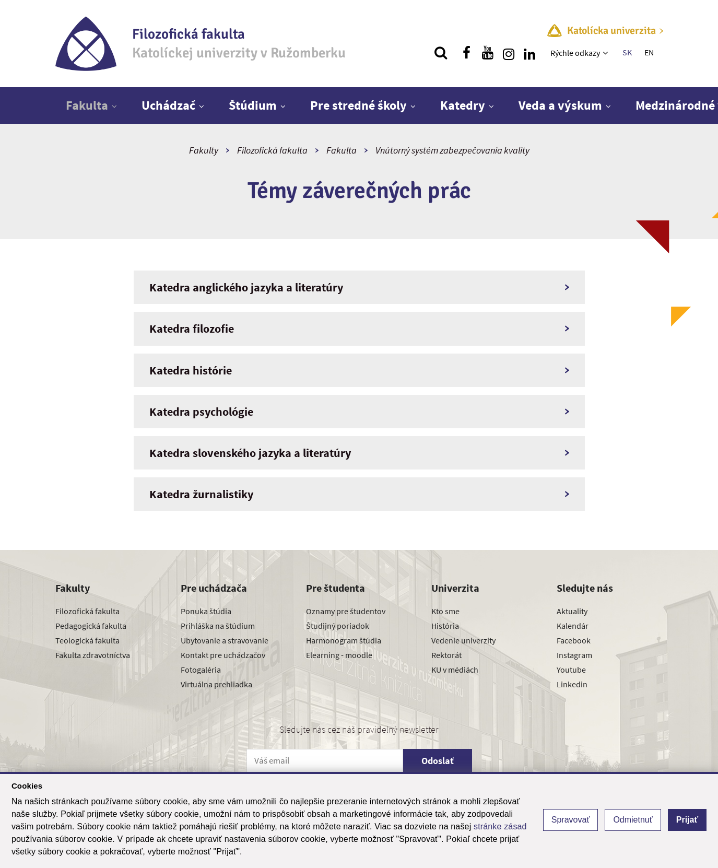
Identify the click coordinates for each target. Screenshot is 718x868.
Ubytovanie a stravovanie (224, 640)
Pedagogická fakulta (90, 625)
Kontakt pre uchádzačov (223, 655)
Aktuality (572, 611)
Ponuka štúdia (206, 611)
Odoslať (437, 761)
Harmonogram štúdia (343, 640)
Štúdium (253, 105)
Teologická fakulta (87, 640)
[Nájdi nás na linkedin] (529, 52)
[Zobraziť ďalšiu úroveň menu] (606, 52)
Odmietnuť (632, 819)
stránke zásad (500, 826)
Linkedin (572, 684)
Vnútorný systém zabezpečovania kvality (452, 150)
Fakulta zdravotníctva (92, 655)
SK (627, 52)
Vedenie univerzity (463, 640)
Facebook (574, 640)
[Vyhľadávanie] (440, 52)
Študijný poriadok (337, 625)
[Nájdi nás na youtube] (487, 52)
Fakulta (87, 105)
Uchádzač (168, 105)
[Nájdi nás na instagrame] (508, 52)
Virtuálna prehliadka (216, 684)
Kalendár (572, 625)
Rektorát (446, 655)
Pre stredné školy (358, 105)
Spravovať (570, 819)
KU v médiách (454, 669)
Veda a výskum (560, 105)
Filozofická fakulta (272, 150)
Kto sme (445, 611)
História (445, 625)
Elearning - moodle (339, 655)
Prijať (687, 819)
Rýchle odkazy (575, 53)
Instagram (574, 655)
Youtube (571, 669)
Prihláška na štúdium (218, 625)
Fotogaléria (201, 669)
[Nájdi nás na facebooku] (466, 52)
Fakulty (203, 150)
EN (649, 52)
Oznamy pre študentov (345, 611)
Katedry (462, 105)
